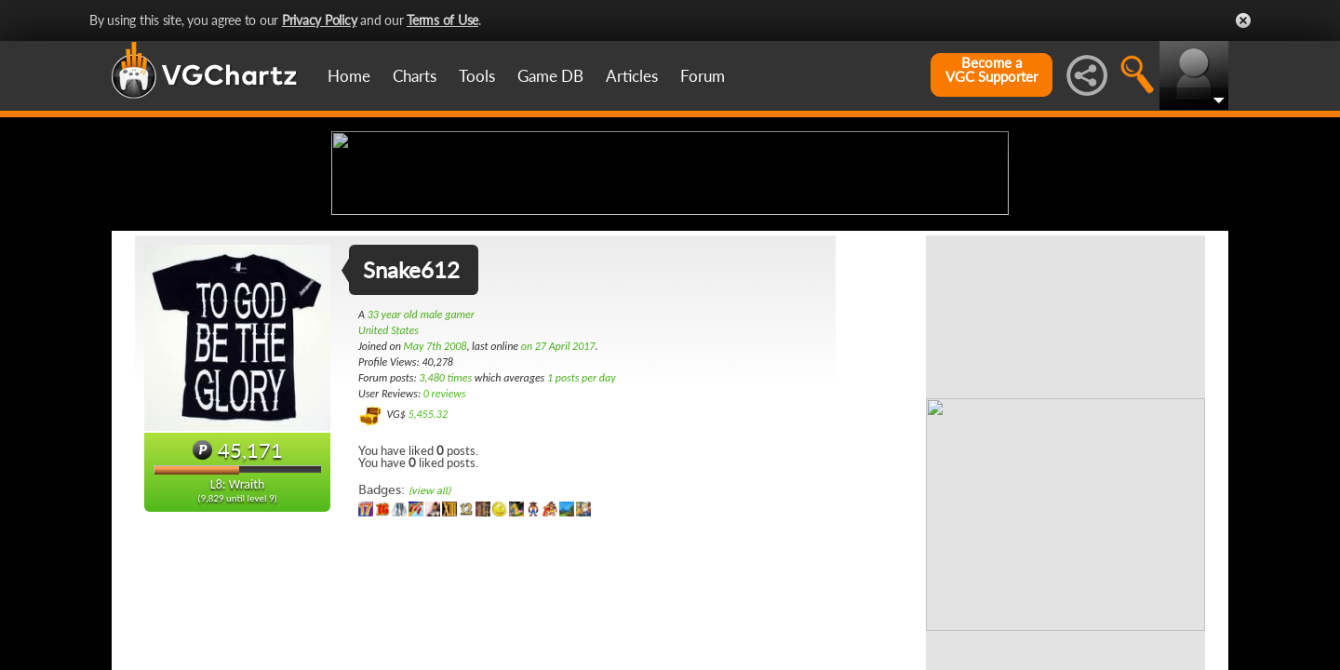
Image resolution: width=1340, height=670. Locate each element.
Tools (477, 76)
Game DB (550, 76)
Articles (632, 76)
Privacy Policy (319, 20)
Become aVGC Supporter (991, 70)
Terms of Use (442, 20)
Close (1243, 20)
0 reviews (444, 540)
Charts (414, 76)
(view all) (429, 638)
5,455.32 (428, 561)
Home (349, 76)
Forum (702, 76)
